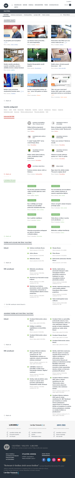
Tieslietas (13, 93)
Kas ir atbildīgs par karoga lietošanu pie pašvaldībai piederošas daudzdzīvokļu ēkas (36, 205)
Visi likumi (12, 436)
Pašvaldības (33, 145)
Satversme (16, 111)
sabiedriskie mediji (8, 111)
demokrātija (21, 109)
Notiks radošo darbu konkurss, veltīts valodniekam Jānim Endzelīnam (36, 156)
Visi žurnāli (59, 436)
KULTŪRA (7, 11)
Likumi (6, 248)
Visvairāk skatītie (14, 434)
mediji (14, 109)
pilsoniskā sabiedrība (39, 111)
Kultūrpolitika (39, 174)
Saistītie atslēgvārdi (11, 107)
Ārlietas (39, 95)
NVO (47, 111)
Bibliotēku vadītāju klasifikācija (60, 230)
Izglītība (13, 70)
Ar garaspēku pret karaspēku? (12, 40)
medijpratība (28, 109)
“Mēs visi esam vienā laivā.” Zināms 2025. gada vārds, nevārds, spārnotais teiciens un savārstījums (61, 91)
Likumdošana (38, 68)
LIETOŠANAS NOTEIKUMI (12, 455)
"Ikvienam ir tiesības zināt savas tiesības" (21, 466)
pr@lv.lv (33, 458)
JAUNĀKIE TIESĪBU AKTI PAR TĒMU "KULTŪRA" (19, 313)
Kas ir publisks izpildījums (34, 218)
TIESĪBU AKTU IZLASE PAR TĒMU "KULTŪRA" (18, 242)
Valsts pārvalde (62, 68)
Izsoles (33, 434)
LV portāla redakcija (29, 454)
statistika (35, 109)
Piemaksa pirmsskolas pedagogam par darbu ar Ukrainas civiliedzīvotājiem (37, 232)
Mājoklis (37, 195)
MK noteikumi (9, 269)
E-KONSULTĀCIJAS (10, 180)
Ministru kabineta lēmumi (27, 111)
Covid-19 (41, 109)
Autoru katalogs (60, 434)
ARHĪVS (16, 7)
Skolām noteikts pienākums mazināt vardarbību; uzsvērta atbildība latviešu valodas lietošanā (14, 66)
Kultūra (38, 44)
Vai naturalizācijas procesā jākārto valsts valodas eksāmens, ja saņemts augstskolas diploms (61, 191)
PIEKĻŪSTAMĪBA (10, 457)
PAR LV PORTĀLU (10, 454)
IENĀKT (69, 1)
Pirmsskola (39, 236)
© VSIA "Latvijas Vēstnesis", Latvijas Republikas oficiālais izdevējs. (22, 470)
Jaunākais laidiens (36, 432)
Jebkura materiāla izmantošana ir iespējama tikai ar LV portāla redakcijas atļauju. (26, 468)
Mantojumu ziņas (36, 436)
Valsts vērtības (14, 44)
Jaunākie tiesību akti (15, 432)
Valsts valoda (64, 97)
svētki (10, 109)
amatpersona (47, 109)
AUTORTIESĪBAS (10, 459)
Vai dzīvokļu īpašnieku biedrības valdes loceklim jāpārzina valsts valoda (36, 191)
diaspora (54, 109)
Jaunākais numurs (61, 432)
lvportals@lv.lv (30, 456)
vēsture (5, 109)
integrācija (60, 109)
